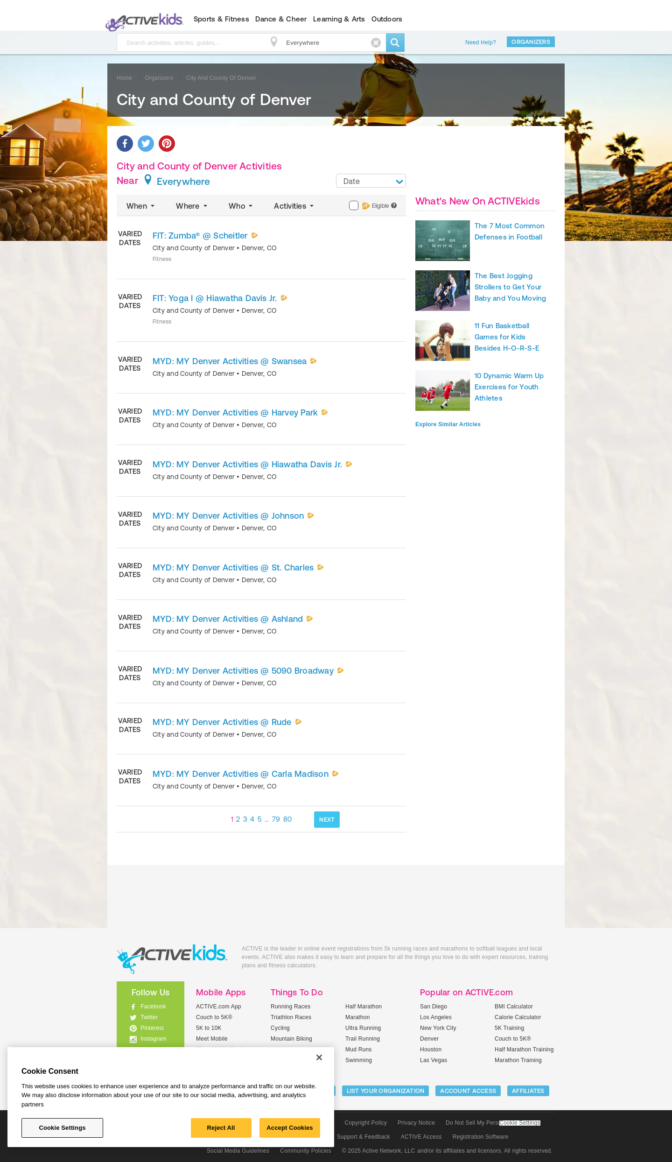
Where (192, 206)
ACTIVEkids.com (142, 19)
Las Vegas (433, 1060)
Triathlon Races (291, 1017)
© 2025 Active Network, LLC (378, 1151)
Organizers (530, 41)
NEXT (327, 819)
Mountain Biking (291, 1038)
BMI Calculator (514, 1006)
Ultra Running (363, 1028)
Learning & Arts (339, 19)
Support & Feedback (363, 1137)
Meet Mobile (212, 1038)
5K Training (509, 1028)
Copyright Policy (365, 1123)
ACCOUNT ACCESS (468, 1090)
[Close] (319, 1057)
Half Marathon (363, 1006)
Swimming (358, 1060)
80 (287, 819)
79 (276, 819)
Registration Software (481, 1137)
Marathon (357, 1017)
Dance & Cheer (281, 19)
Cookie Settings (519, 1123)
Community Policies (305, 1151)
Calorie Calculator (518, 1017)
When (141, 206)
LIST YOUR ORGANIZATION (386, 1090)
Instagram (153, 1038)
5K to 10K (209, 1028)
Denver (429, 1038)
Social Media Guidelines (238, 1151)
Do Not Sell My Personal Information (493, 1123)
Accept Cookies (289, 1127)
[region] (170, 1097)
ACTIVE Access (421, 1137)
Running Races (290, 1006)
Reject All (221, 1127)
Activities (294, 206)
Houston (430, 1049)
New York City (438, 1028)
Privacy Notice (416, 1123)
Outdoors (386, 19)
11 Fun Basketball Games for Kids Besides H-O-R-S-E (507, 337)
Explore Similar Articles (448, 424)
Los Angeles (436, 1017)
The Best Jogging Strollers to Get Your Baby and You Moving (510, 287)
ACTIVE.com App (218, 1006)
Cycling (280, 1028)
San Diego (433, 1006)
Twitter (149, 1017)
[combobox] (371, 181)
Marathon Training (518, 1060)
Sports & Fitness (221, 19)
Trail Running (362, 1038)
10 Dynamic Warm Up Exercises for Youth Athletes (509, 387)
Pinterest (152, 1028)
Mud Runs (358, 1049)
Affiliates (528, 1090)
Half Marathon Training (524, 1049)
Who (241, 206)
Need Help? (480, 42)
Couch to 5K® (214, 1017)
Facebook (153, 1006)
